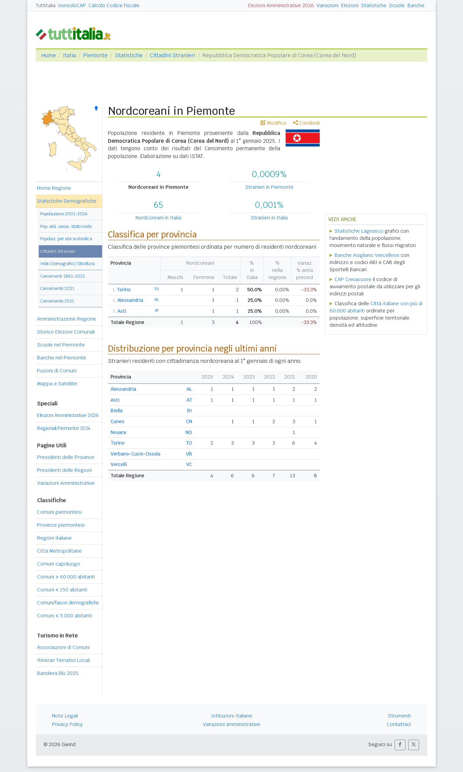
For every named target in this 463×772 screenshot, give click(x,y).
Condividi (306, 123)
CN (189, 421)
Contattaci (399, 724)
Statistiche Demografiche (66, 201)
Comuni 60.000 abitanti (66, 577)
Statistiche (373, 5)
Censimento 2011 (57, 301)
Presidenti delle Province (65, 457)
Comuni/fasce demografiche (68, 603)
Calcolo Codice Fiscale (114, 5)
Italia (69, 55)
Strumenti (399, 716)
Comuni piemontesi (59, 512)
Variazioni (327, 5)
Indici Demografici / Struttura (67, 263)
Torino (124, 290)
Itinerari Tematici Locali (63, 660)
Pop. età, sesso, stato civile (66, 226)
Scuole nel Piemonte (61, 345)
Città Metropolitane (59, 551)
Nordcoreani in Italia (158, 218)
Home (48, 55)
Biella (117, 410)
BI (189, 410)
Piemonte (95, 55)
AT (157, 310)
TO (157, 289)
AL (157, 299)
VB (189, 454)
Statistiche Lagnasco (359, 231)
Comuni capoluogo (58, 564)
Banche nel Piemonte (61, 358)
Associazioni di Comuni (63, 647)
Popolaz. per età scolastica (66, 239)
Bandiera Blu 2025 (57, 673)
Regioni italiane (54, 538)
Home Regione (54, 188)
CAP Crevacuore (353, 279)
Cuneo (117, 421)
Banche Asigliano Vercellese (367, 255)
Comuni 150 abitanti (62, 590)
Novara (118, 432)
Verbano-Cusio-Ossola (135, 454)
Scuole (397, 5)
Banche (416, 5)
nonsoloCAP (72, 5)
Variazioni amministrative (231, 724)
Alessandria (130, 300)
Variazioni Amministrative (66, 483)
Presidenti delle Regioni (64, 470)
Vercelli (119, 464)
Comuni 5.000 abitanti (64, 616)
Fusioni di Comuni (57, 371)
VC (189, 464)
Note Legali (65, 716)
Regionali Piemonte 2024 (64, 428)
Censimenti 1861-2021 (62, 276)
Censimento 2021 (57, 288)
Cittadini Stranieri (172, 55)
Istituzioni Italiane (231, 716)
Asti (121, 311)
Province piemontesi (60, 525)
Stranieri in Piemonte (269, 187)
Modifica (273, 123)
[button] (400, 745)
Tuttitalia (45, 5)
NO (189, 432)
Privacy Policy (67, 724)
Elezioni (349, 5)
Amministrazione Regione (66, 319)
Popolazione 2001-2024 (63, 214)
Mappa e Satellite (57, 384)
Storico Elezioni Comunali (66, 332)
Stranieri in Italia (269, 218)
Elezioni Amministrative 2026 (281, 5)
